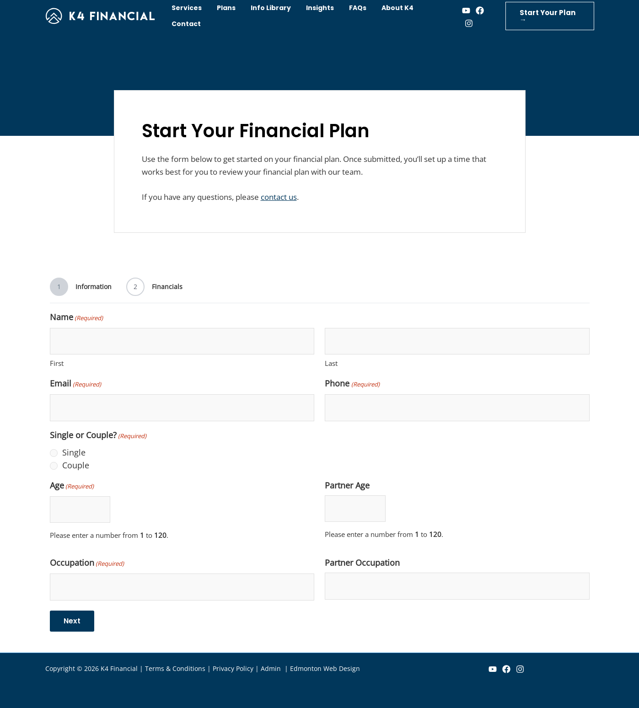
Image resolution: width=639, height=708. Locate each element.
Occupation (87, 563)
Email (75, 384)
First (57, 363)
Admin (272, 668)
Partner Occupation (362, 562)
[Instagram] (464, 23)
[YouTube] (493, 669)
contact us (279, 197)
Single (74, 452)
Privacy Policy (233, 668)
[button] (548, 16)
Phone (352, 384)
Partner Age (347, 485)
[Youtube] (461, 10)
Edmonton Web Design (325, 668)
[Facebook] (475, 10)
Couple (75, 465)
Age (72, 486)
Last (331, 363)
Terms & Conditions (175, 668)
